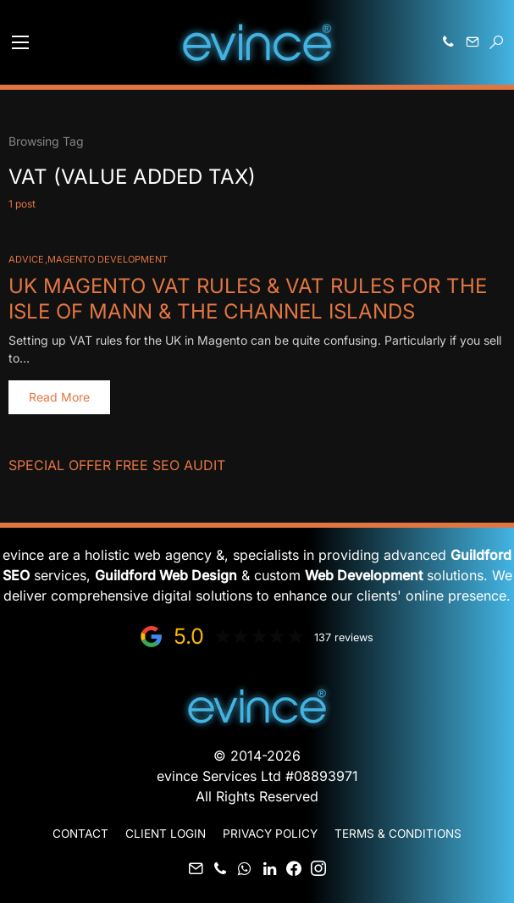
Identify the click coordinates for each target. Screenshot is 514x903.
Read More (59, 397)
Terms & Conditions (397, 833)
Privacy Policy (270, 833)
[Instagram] (318, 868)
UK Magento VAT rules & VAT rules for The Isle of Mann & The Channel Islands (247, 299)
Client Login (165, 833)
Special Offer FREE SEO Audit (116, 465)
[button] (20, 42)
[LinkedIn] (269, 868)
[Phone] (220, 868)
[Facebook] (293, 868)
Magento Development (107, 259)
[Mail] (195, 868)
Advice (26, 259)
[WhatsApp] (244, 868)
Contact (80, 833)
